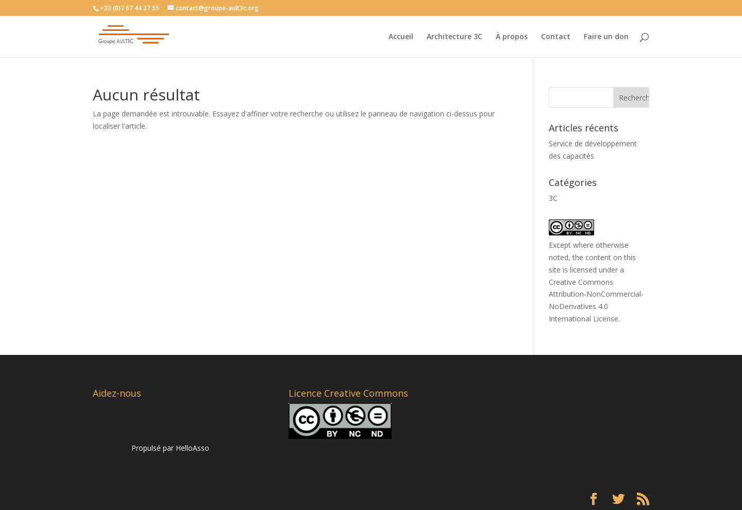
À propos (512, 37)
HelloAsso (192, 448)
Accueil (401, 37)
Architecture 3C (454, 37)
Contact (555, 37)
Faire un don (606, 37)
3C (553, 198)
